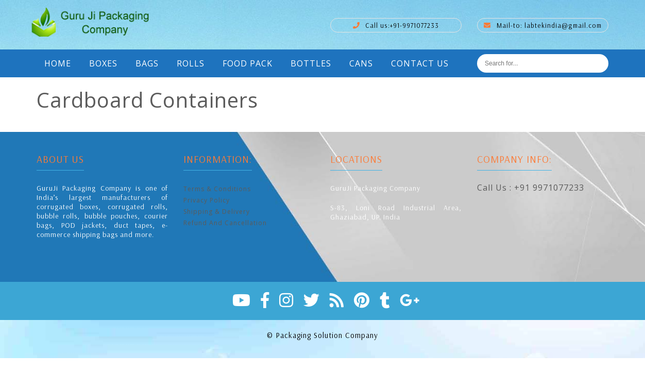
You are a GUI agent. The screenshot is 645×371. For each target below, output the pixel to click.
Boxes (103, 63)
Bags (147, 63)
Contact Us (420, 63)
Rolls (191, 63)
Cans (361, 63)
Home (57, 63)
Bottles (311, 63)
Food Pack (248, 63)
